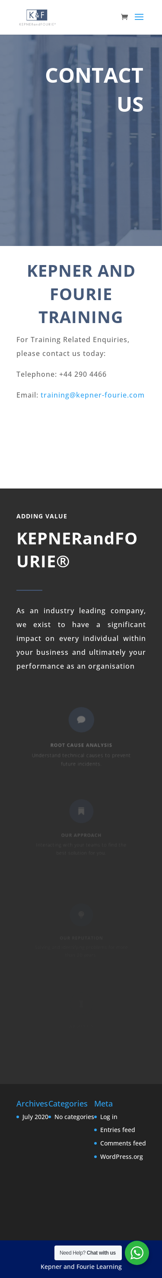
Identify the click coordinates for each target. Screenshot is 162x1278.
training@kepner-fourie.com (93, 395)
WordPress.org (121, 1156)
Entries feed (117, 1130)
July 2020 (35, 1117)
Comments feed (123, 1143)
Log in (109, 1117)
